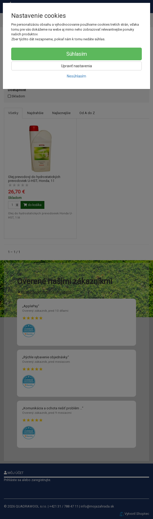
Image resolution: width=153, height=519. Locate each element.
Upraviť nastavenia (76, 66)
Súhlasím (76, 54)
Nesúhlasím (76, 76)
